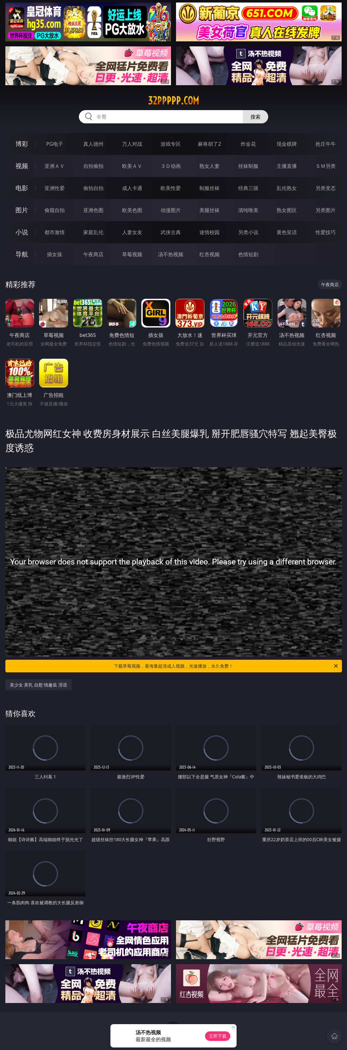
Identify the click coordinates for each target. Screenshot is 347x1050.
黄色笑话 (287, 232)
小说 (21, 232)
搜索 (255, 116)
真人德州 (93, 143)
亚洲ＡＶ (54, 165)
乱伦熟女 (287, 188)
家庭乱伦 (93, 232)
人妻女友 (132, 232)
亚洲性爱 (54, 188)
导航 (21, 254)
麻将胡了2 (209, 143)
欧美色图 (132, 210)
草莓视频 (132, 254)
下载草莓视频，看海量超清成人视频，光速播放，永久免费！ (226, 666)
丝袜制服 (248, 165)
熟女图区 (287, 210)
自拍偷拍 (93, 165)
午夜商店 (93, 254)
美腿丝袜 (209, 210)
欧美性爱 (171, 188)
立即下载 (217, 1036)
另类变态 (325, 188)
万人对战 (132, 143)
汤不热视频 (170, 254)
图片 (21, 210)
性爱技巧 (325, 232)
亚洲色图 (93, 210)
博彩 (21, 143)
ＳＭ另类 (325, 165)
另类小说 (248, 232)
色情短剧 (248, 254)
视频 (21, 166)
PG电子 (54, 143)
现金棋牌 (287, 143)
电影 (21, 188)
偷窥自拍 (54, 210)
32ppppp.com (173, 100)
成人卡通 (132, 188)
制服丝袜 (209, 188)
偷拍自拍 (93, 188)
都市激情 (54, 232)
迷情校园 (209, 232)
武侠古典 (171, 232)
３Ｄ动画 (171, 165)
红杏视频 (209, 254)
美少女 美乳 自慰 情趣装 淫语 (39, 685)
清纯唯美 (248, 210)
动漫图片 (171, 210)
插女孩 (54, 254)
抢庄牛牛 (325, 143)
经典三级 (248, 188)
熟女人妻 (209, 165)
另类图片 (325, 210)
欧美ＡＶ (132, 165)
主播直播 (287, 165)
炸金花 (248, 143)
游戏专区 (171, 143)
